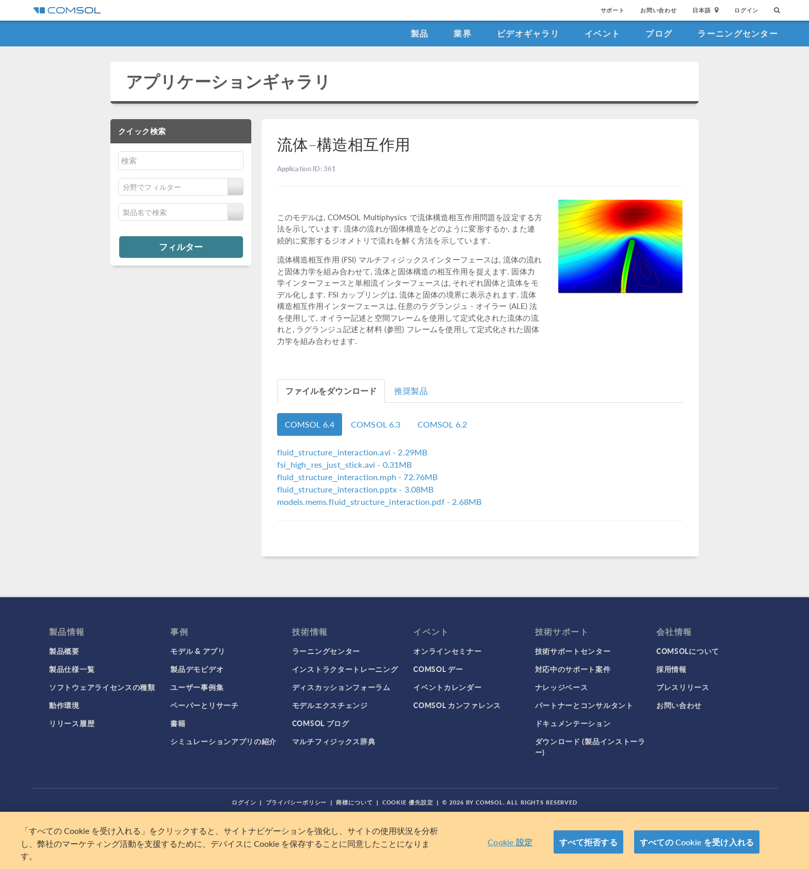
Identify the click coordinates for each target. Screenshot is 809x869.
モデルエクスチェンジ (330, 705)
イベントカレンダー (447, 687)
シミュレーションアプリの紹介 (223, 741)
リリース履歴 (71, 723)
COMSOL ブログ (320, 723)
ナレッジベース (561, 687)
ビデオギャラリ (528, 33)
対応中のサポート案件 (573, 669)
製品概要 (64, 651)
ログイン (746, 10)
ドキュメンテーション (573, 723)
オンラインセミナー (447, 651)
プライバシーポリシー (296, 802)
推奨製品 (411, 391)
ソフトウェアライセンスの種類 (102, 687)
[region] (404, 840)
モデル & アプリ (197, 651)
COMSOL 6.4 (310, 424)
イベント (602, 33)
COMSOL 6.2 (442, 424)
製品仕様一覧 (71, 669)
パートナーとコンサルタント (584, 705)
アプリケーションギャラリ (228, 81)
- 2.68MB (379, 501)
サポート (613, 10)
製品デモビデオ (196, 669)
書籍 (177, 723)
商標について (354, 802)
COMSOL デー (438, 669)
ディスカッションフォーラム (341, 687)
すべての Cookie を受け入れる (697, 842)
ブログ (658, 33)
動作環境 (64, 705)
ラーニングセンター (738, 33)
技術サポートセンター (573, 651)
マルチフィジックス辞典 (334, 741)
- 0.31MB (344, 464)
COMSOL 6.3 (376, 424)
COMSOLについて (687, 651)
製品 (420, 33)
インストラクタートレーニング (345, 669)
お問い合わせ (658, 10)
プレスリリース (682, 687)
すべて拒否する (588, 842)
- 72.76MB (357, 477)
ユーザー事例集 (196, 687)
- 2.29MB (352, 452)
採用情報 (671, 669)
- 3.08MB (355, 489)
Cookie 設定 (510, 842)
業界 (463, 33)
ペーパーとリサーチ (204, 705)
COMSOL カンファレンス (457, 705)
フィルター (181, 246)
